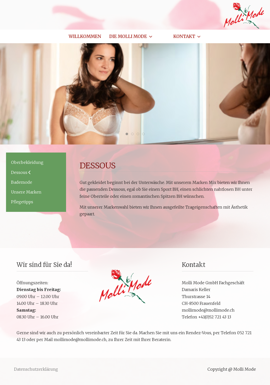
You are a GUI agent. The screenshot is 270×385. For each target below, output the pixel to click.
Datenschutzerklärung (36, 369)
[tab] (127, 134)
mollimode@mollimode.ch (208, 310)
